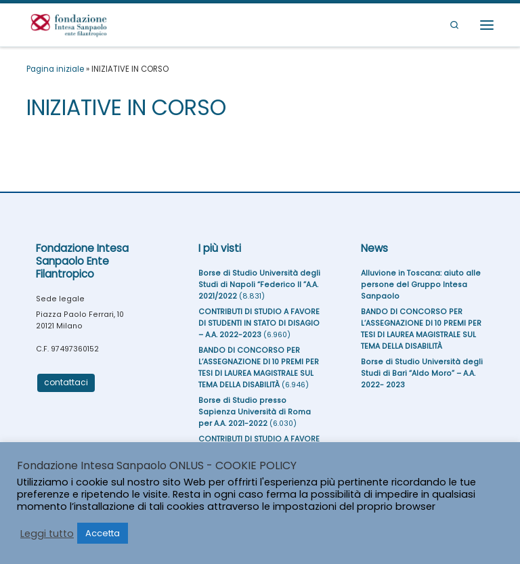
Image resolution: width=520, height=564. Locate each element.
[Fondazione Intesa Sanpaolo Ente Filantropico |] (68, 23)
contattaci (66, 382)
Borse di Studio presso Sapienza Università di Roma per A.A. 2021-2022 (254, 412)
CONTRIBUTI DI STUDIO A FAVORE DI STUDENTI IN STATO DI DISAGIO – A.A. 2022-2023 (259, 323)
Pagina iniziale (55, 69)
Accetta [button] (102, 533)
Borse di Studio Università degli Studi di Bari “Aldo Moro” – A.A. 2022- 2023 (422, 373)
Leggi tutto (47, 533)
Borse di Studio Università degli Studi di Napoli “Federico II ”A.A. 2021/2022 (259, 284)
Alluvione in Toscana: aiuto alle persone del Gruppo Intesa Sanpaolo (421, 284)
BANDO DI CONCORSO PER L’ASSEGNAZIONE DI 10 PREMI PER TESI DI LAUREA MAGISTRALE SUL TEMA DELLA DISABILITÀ (258, 367)
